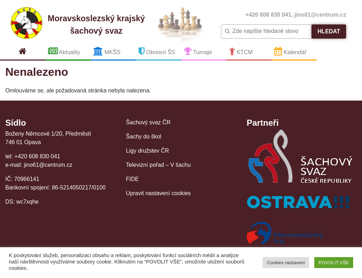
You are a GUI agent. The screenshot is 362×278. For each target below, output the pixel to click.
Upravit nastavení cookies (158, 193)
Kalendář (290, 51)
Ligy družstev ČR (147, 151)
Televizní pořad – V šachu (158, 165)
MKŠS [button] (107, 51)
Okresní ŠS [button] (157, 51)
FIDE (132, 179)
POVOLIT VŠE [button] (334, 262)
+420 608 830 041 (268, 15)
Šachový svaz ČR (148, 122)
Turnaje (198, 51)
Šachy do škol (143, 137)
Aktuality (64, 51)
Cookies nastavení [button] (286, 262)
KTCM (241, 51)
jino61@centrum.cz (320, 15)
